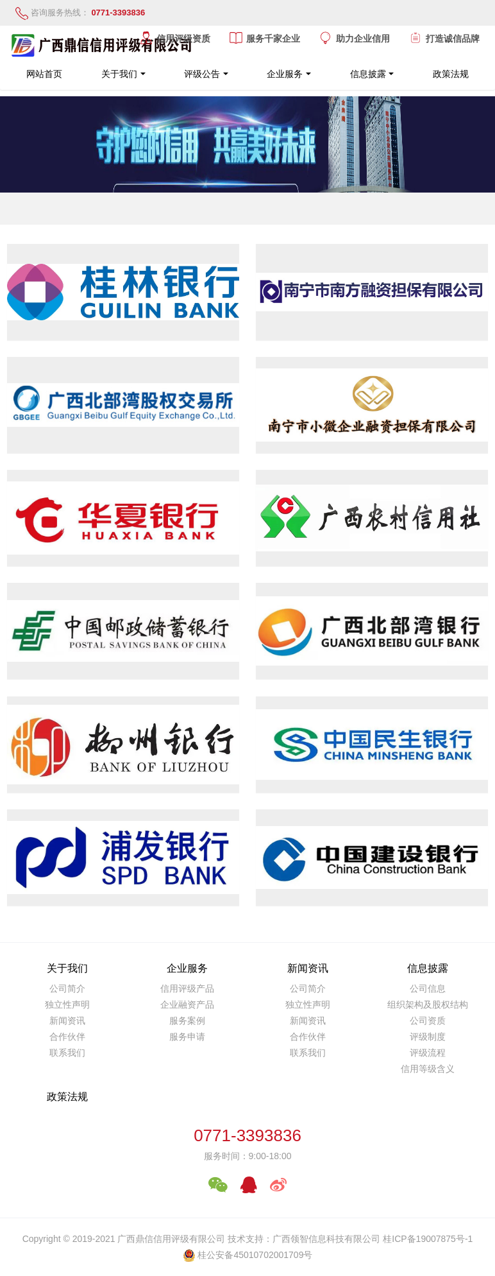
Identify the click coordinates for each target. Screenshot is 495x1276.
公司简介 (67, 988)
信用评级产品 (187, 988)
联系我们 (67, 1053)
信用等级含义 (428, 1069)
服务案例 (187, 1020)
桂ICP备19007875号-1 (428, 1239)
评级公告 (202, 74)
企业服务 (285, 74)
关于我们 (119, 74)
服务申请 (187, 1036)
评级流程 (428, 1053)
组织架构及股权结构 (427, 1004)
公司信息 (428, 988)
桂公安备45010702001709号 (254, 1255)
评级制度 (428, 1036)
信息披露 (368, 74)
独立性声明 (67, 1004)
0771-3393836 (247, 1135)
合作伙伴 (67, 1036)
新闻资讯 (67, 1020)
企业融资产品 (187, 1004)
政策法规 (451, 74)
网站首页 (44, 74)
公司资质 (428, 1020)
